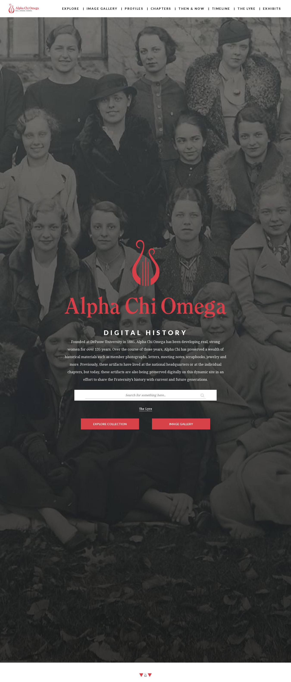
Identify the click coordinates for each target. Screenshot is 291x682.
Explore (70, 8)
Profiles (134, 8)
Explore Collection (110, 424)
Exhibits (272, 8)
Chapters (161, 8)
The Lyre (246, 8)
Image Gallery (102, 8)
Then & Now (191, 8)
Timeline (221, 8)
